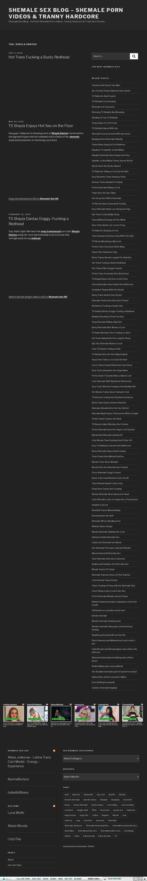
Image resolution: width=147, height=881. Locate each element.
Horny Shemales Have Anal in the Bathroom (112, 284)
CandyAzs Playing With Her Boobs (108, 289)
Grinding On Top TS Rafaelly (105, 117)
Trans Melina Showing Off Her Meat (108, 220)
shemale (112, 820)
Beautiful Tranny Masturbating (106, 510)
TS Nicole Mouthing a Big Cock (106, 241)
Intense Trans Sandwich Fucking (107, 182)
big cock (101, 794)
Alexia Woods (18, 826)
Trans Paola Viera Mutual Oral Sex (108, 456)
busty (67, 805)
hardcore (131, 810)
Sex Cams (13, 806)
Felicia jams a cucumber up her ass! (108, 610)
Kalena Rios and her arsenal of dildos (109, 677)
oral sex (68, 820)
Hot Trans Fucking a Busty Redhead (38, 57)
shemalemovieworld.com (125, 825)
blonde (122, 794)
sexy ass (100, 820)
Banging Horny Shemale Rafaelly (107, 139)
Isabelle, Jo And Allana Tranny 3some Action (112, 160)
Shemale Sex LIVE (18, 751)
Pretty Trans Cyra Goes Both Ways (108, 246)
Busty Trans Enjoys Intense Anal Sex (109, 402)
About (11, 859)
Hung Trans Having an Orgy (104, 252)
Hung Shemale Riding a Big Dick (107, 322)
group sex (118, 810)
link (144, 836)
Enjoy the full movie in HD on (33, 198)
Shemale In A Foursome (103, 107)
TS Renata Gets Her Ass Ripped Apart (110, 354)
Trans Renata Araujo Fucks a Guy (107, 483)
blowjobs (115, 799)
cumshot (69, 810)
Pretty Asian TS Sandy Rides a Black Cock (111, 375)
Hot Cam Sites (15, 865)
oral (124, 815)
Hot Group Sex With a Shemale (106, 198)
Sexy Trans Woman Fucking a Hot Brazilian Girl (114, 386)
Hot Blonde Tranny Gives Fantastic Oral (110, 392)
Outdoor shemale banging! (104, 688)
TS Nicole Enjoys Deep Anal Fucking (109, 203)
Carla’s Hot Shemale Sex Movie (107, 542)
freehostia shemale (69, 846)
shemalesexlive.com (110, 830)
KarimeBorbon (18, 779)
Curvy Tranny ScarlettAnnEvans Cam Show (112, 365)
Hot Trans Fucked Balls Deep (105, 214)
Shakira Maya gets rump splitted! (107, 666)
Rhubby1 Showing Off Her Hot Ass (108, 316)
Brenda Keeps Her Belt (103, 515)
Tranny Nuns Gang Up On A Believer (108, 144)
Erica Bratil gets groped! (103, 682)
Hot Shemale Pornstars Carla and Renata (111, 548)
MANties (91, 846)
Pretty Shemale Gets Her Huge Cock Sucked (113, 429)
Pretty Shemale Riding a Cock (106, 187)
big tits (112, 794)
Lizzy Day (14, 839)
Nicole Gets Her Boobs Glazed (106, 166)
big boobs (88, 794)
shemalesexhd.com (87, 830)
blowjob (104, 799)
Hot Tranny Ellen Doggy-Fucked (107, 268)
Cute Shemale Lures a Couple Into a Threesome (115, 499)
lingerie (105, 815)
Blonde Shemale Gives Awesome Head (110, 494)
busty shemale (81, 805)
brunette (127, 799)
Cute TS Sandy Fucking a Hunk (106, 349)
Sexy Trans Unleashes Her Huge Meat (110, 370)
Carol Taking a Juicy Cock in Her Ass (108, 591)
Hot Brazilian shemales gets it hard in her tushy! (114, 671)
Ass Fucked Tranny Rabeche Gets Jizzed (111, 90)
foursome (105, 810)
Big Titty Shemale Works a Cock (107, 343)
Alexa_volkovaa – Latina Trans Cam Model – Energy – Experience (29, 761)
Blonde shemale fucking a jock (106, 621)
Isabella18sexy (18, 792)
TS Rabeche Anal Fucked (104, 96)
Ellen (94, 810)
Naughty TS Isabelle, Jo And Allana (108, 150)
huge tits (84, 815)
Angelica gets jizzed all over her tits (108, 635)
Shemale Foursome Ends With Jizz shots (111, 133)
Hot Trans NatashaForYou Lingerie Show (111, 338)
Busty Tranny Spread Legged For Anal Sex (112, 257)
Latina (95, 815)
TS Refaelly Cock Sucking (104, 101)
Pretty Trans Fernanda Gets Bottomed (110, 273)
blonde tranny (90, 799)
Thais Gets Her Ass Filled (104, 193)
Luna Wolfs (16, 813)
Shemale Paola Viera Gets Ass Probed (110, 300)
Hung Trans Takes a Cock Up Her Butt (109, 359)
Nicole (116, 815)
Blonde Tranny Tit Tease (103, 569)
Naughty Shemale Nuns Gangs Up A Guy (111, 155)
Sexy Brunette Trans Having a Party (109, 177)
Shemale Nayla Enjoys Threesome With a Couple (115, 413)
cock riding (112, 805)
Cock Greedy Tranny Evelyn (104, 580)
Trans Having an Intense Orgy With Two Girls (113, 236)
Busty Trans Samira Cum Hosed (107, 295)
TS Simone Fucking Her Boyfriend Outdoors (112, 397)
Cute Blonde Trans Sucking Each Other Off (112, 440)
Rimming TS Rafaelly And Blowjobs (108, 112)
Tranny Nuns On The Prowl (104, 123)
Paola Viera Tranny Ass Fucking (107, 489)
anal (66, 794)
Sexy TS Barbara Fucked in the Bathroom (111, 445)
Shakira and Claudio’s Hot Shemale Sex (110, 564)
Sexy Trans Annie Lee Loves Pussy (108, 225)
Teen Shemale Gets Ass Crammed (108, 558)
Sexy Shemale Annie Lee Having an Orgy (111, 209)
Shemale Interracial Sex (97, 825)
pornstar (88, 820)
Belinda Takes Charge (102, 526)
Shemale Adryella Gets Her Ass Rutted (110, 408)
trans (76, 836)
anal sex (76, 794)
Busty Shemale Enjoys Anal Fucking (109, 451)
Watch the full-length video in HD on (38, 296)
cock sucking (127, 805)
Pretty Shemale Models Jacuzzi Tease (110, 596)
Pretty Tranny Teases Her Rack (106, 418)
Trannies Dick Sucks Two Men (106, 85)
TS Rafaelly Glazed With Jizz (105, 128)
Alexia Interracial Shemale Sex (106, 553)
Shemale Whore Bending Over (106, 521)
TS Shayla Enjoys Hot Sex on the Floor (40, 125)
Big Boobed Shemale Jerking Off (107, 435)
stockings (129, 830)
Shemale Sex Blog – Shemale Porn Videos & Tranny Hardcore (66, 13)
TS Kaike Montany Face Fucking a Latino (111, 332)
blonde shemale (99, 615)
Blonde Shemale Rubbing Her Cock (108, 532)
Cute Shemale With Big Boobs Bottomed (111, 381)
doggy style (82, 810)
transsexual (88, 836)
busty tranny (97, 805)
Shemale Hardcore (73, 825)
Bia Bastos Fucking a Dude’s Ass (107, 306)
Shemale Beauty (82, 846)
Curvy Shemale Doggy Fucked (106, 472)
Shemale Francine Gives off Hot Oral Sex (111, 575)
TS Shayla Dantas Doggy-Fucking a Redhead (113, 311)
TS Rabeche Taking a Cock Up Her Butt (110, 171)
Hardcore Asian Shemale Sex (105, 537)
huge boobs (70, 815)
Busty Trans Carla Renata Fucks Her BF (110, 478)
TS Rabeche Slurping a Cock (105, 230)
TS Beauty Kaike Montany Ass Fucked (110, 424)
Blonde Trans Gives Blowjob (105, 462)
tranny (68, 836)
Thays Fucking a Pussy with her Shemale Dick (113, 585)
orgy (78, 820)
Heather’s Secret (100, 505)
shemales (69, 830)
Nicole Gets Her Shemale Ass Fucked (110, 467)
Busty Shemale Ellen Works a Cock (108, 327)
